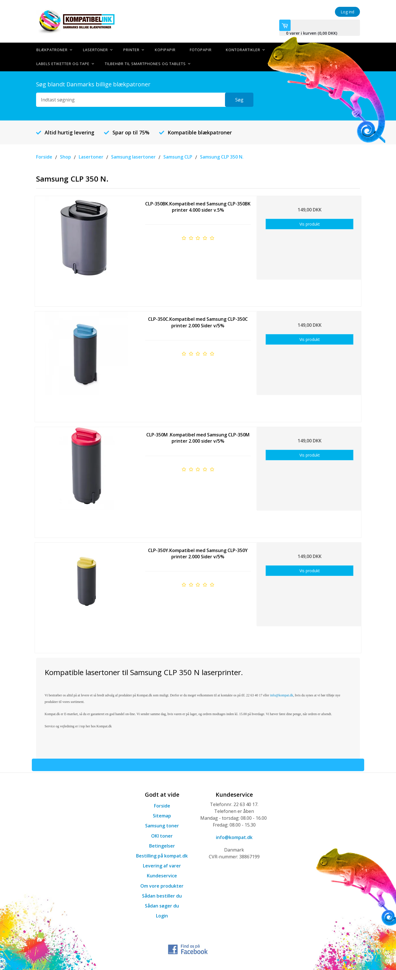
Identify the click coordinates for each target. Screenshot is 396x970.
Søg (239, 99)
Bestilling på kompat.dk (162, 855)
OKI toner (162, 835)
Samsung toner (162, 825)
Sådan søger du (162, 905)
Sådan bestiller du (162, 895)
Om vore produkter (162, 885)
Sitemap (162, 815)
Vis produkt (309, 223)
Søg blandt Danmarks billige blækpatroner (93, 84)
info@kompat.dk (234, 837)
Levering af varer (162, 865)
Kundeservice (162, 875)
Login (162, 915)
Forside (162, 805)
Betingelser (162, 845)
